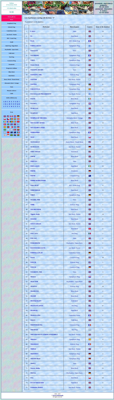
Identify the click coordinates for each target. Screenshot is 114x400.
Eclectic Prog (11, 27)
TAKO (32, 60)
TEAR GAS (34, 108)
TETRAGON (34, 147)
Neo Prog (11, 57)
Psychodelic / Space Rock (11, 49)
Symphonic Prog (11, 23)
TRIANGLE (34, 344)
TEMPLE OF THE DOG (38, 118)
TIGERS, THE (35, 200)
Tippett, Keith (35, 214)
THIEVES (33, 161)
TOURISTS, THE (36, 272)
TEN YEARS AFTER (37, 123)
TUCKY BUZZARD (37, 383)
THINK (32, 171)
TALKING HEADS (36, 70)
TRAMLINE (34, 291)
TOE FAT (33, 238)
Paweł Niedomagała (58, 395)
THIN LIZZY (34, 166)
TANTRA (33, 84)
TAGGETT (34, 50)
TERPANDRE (35, 132)
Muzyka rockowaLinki (11, 92)
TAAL (32, 41)
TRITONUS (34, 354)
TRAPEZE (34, 310)
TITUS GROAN (35, 224)
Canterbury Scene (11, 31)
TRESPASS (34, 330)
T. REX (32, 31)
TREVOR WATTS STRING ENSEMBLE (44, 334)
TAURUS (33, 103)
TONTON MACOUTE (37, 248)
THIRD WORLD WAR (38, 180)
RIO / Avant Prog (11, 38)
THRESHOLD (35, 190)
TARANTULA (35, 89)
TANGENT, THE (36, 75)
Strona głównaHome (11, 18)
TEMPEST (34, 113)
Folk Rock (11, 53)
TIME (32, 204)
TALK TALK (34, 65)
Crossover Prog (11, 60)
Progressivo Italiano (11, 68)
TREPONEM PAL (36, 325)
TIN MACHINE (35, 209)
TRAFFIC (33, 286)
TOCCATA (34, 233)
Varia (11, 87)
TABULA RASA (35, 46)
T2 (31, 36)
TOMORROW (35, 243)
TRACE (33, 277)
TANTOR (33, 79)
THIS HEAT (34, 185)
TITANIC (33, 219)
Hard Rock (12, 75)
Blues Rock (11, 72)
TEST (32, 137)
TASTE (32, 99)
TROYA (33, 373)
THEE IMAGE (35, 151)
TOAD (32, 229)
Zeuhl (11, 42)
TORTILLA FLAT (36, 253)
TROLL (33, 363)
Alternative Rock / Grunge (12, 83)
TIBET (32, 195)
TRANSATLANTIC (37, 305)
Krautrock (11, 64)
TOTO (32, 257)
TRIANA (33, 339)
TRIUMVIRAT (35, 358)
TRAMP (33, 296)
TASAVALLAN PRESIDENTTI (40, 94)
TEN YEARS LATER (37, 127)
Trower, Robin (35, 368)
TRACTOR (34, 281)
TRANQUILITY (35, 301)
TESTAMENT (35, 142)
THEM (32, 156)
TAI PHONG (34, 55)
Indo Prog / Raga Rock (11, 45)
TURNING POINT (36, 387)
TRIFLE (33, 349)
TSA (31, 378)
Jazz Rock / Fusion (12, 34)
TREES (32, 320)
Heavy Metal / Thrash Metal (11, 79)
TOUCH (33, 262)
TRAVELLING (35, 315)
